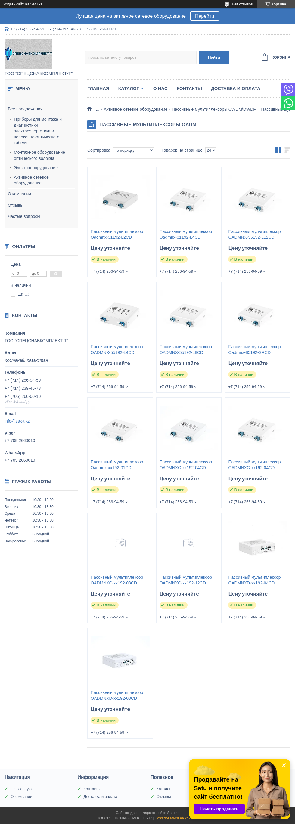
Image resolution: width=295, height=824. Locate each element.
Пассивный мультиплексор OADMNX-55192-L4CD (117, 349)
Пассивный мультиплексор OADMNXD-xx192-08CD (117, 695)
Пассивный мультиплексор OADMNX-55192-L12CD (254, 234)
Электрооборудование (36, 167)
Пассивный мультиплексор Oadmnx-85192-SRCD (254, 349)
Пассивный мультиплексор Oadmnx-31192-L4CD (186, 234)
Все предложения (25, 109)
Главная (98, 88)
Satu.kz (173, 813)
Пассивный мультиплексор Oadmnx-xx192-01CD (117, 465)
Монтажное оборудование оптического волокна (39, 155)
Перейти (204, 16)
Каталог (128, 88)
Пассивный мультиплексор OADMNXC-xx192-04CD (186, 465)
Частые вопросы (24, 216)
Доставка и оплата (235, 88)
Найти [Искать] (214, 57)
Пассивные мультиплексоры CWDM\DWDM (214, 109)
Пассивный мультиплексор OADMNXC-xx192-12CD (186, 580)
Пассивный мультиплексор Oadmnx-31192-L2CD (117, 234)
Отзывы (15, 205)
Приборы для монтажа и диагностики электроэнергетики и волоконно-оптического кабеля (38, 131)
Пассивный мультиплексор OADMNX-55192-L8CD (186, 349)
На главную (21, 789)
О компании (19, 193)
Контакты (189, 88)
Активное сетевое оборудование (31, 180)
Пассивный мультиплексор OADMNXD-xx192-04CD (254, 580)
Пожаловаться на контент (176, 818)
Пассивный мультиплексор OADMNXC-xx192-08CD (117, 580)
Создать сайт (13, 4)
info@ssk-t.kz (17, 421)
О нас (160, 88)
